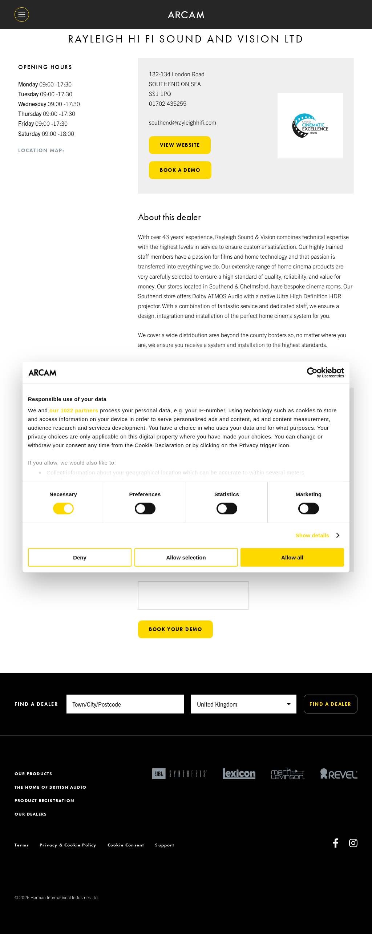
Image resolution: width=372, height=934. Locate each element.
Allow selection (186, 557)
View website (180, 145)
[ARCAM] (186, 15)
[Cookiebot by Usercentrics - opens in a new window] (312, 372)
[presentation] (193, 609)
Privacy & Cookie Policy (68, 845)
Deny (79, 557)
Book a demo (180, 170)
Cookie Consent (126, 845)
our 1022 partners (73, 410)
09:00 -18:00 (46, 133)
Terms (22, 845)
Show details (312, 535)
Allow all (292, 557)
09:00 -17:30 (45, 84)
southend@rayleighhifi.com (182, 122)
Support (164, 845)
